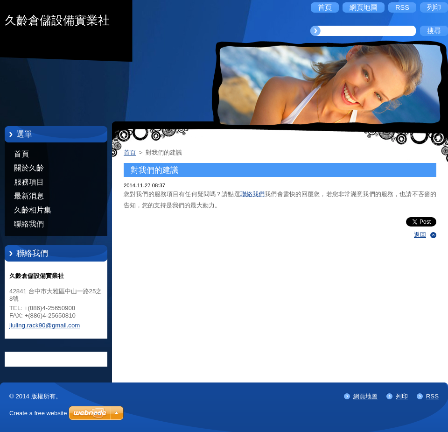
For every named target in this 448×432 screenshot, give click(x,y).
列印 (402, 396)
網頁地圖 (365, 396)
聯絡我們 (29, 224)
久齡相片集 (32, 210)
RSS (432, 396)
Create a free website (38, 413)
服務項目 (29, 182)
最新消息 (29, 196)
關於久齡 (29, 168)
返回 (420, 234)
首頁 (21, 154)
